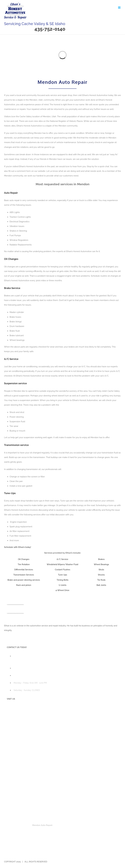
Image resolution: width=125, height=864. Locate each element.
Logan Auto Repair (21, 825)
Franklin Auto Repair (64, 849)
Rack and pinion (23, 585)
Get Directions (16, 793)
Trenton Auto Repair (22, 834)
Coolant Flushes (62, 569)
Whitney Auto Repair (85, 854)
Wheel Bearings (101, 564)
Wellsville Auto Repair (45, 834)
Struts (101, 569)
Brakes (101, 559)
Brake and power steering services (23, 580)
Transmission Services (23, 575)
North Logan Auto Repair (24, 830)
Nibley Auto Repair (106, 825)
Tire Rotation (24, 564)
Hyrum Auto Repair (66, 820)
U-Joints (62, 585)
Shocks (101, 575)
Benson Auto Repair (22, 816)
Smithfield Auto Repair (100, 830)
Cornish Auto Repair (93, 816)
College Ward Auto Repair (69, 816)
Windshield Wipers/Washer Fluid (62, 564)
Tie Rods (101, 580)
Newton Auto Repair (86, 825)
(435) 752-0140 (21, 668)
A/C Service (62, 559)
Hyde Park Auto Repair (44, 820)
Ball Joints (101, 585)
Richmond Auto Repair (49, 830)
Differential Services (23, 569)
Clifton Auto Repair (21, 849)
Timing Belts (62, 580)
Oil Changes (23, 559)
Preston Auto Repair (43, 854)
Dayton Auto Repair (22, 820)
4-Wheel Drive (62, 590)
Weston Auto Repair (64, 854)
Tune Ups (62, 575)
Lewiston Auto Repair (87, 820)
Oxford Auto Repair (21, 854)
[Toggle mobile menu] (119, 7)
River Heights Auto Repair (75, 830)
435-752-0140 (49, 29)
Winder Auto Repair (107, 854)
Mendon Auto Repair (42, 825)
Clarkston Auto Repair (44, 816)
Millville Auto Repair (64, 825)
